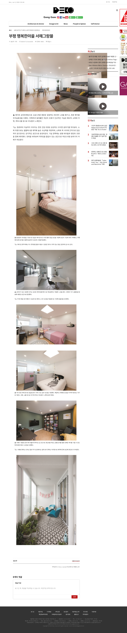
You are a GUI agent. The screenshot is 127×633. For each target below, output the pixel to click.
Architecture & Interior (36, 24)
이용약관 (94, 612)
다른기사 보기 (76, 561)
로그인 (108, 2)
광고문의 (66, 612)
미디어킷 (85, 612)
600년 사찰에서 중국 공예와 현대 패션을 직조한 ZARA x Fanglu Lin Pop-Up (103, 62)
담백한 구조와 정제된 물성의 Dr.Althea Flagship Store (103, 59)
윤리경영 (68, 614)
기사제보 (49, 612)
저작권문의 (85, 614)
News (66, 24)
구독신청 (57, 612)
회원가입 (114, 2)
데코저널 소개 (75, 612)
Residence (46, 30)
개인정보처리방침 (43, 614)
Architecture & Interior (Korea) (27, 30)
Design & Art (53, 24)
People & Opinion (79, 24)
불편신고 (76, 614)
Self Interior (95, 24)
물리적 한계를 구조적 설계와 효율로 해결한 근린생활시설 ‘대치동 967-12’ (103, 56)
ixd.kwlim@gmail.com (78, 626)
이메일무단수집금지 (57, 614)
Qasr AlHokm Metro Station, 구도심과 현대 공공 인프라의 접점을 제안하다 (103, 65)
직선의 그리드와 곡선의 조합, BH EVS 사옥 (102, 68)
